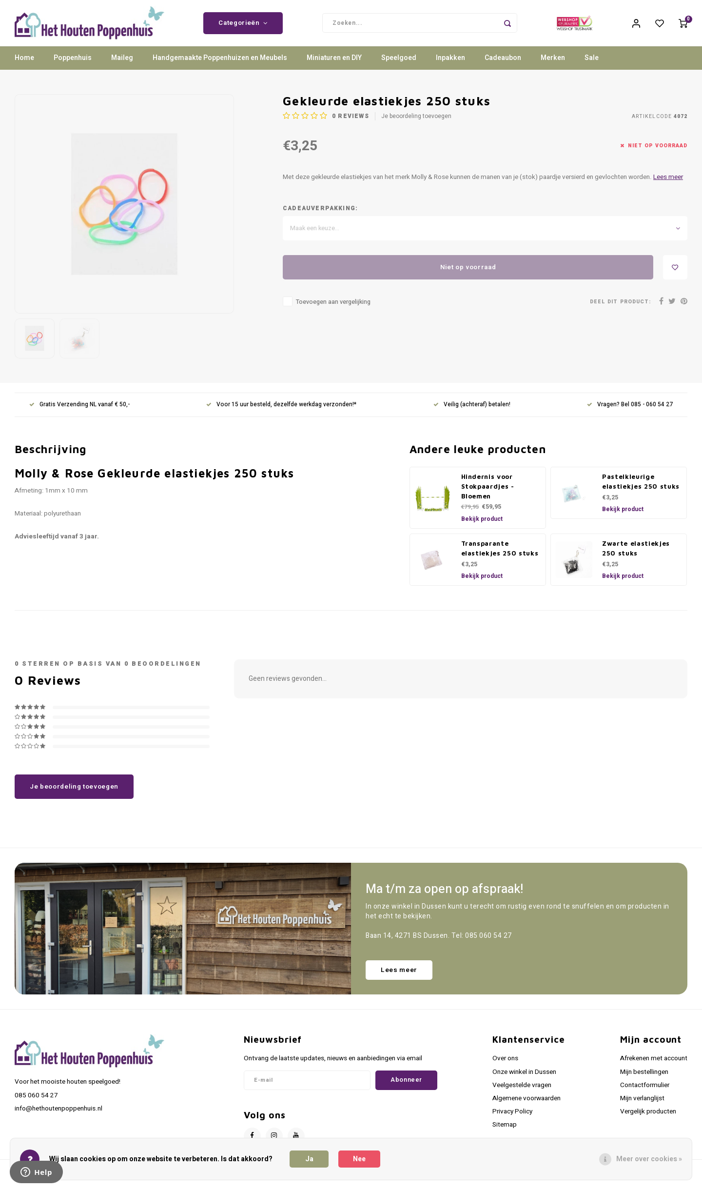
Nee (359, 1159)
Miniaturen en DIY (334, 65)
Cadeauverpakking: (320, 216)
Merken (553, 65)
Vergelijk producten (648, 1119)
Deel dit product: (620, 309)
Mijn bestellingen (644, 1079)
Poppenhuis (73, 65)
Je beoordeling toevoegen (416, 124)
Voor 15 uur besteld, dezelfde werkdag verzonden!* (281, 412)
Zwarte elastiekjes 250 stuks (636, 555)
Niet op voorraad (468, 274)
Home (24, 65)
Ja (309, 1159)
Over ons (505, 1066)
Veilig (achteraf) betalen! (471, 412)
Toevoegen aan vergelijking (333, 309)
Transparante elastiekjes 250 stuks (500, 555)
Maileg (122, 65)
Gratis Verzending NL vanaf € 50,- (79, 412)
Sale (592, 65)
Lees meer (668, 185)
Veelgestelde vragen (521, 1092)
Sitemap (504, 1132)
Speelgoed (398, 65)
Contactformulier (644, 1092)
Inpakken (450, 65)
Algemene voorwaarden (526, 1106)
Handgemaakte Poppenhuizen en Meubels (220, 65)
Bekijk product (482, 526)
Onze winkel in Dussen (524, 1079)
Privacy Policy (512, 1119)
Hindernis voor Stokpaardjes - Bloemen (487, 493)
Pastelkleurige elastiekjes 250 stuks (641, 488)
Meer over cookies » (649, 1159)
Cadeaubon (503, 65)
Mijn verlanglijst (642, 1106)
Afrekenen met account (653, 1066)
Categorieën (243, 27)
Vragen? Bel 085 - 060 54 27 (630, 412)
